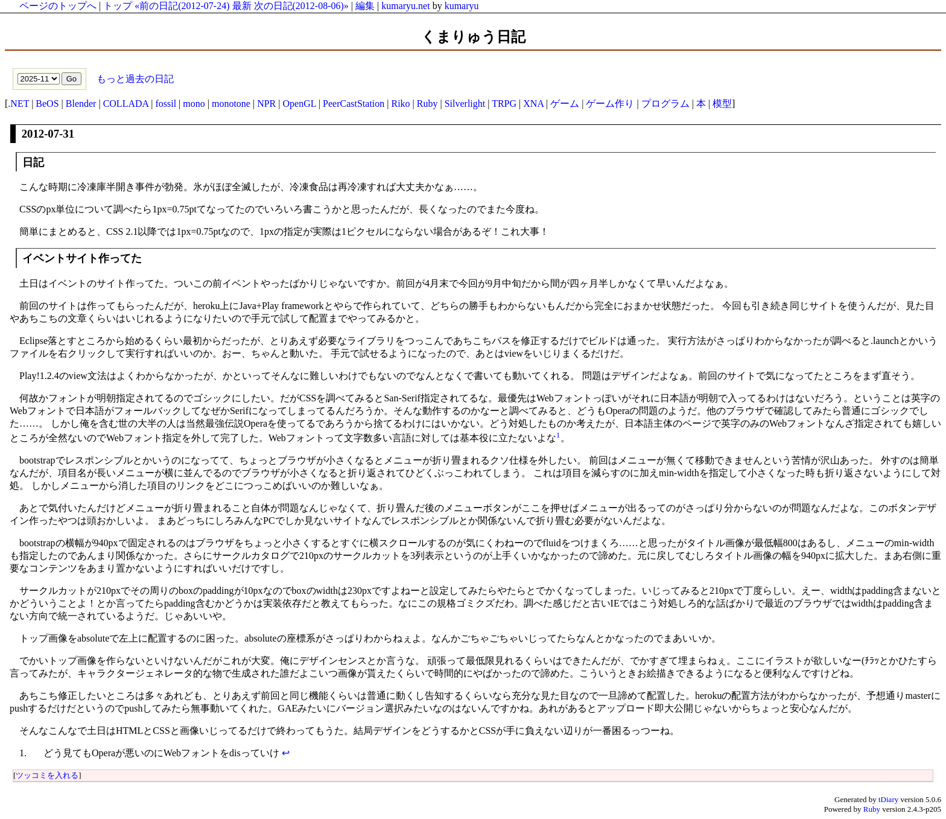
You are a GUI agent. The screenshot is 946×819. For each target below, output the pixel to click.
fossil (165, 103)
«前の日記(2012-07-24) (182, 6)
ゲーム (564, 103)
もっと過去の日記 (134, 78)
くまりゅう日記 (473, 37)
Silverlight (465, 103)
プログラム (665, 103)
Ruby (427, 103)
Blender (81, 103)
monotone (231, 103)
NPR (266, 103)
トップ (117, 6)
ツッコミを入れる (47, 775)
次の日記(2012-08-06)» (301, 6)
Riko (400, 103)
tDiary (888, 799)
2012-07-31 (48, 133)
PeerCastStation (353, 103)
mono (194, 103)
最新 (242, 6)
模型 (722, 103)
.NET (18, 103)
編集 (365, 6)
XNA (533, 103)
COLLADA (126, 103)
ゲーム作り (610, 103)
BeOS (47, 103)
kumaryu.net (405, 6)
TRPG (504, 103)
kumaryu (462, 6)
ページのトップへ (58, 6)
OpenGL (299, 103)
